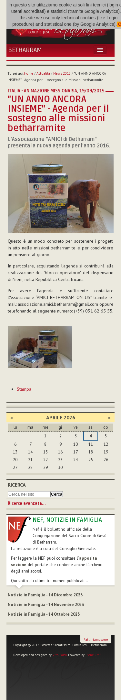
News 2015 (62, 73)
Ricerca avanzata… (26, 503)
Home (28, 73)
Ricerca (17, 484)
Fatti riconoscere (96, 639)
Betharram (25, 50)
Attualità (43, 73)
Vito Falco (60, 655)
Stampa (24, 389)
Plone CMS (93, 655)
